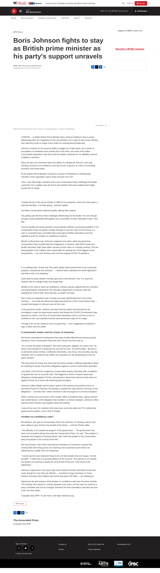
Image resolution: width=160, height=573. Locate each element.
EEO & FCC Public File (96, 549)
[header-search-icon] (124, 6)
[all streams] (141, 16)
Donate (143, 6)
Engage (88, 23)
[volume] (20, 16)
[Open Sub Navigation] (18, 23)
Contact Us (62, 549)
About (77, 23)
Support (65, 23)
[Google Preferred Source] (130, 70)
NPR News (18, 37)
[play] (14, 16)
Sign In (131, 6)
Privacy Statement (94, 554)
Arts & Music (27, 23)
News (13, 23)
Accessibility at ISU (123, 549)
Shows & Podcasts (47, 23)
